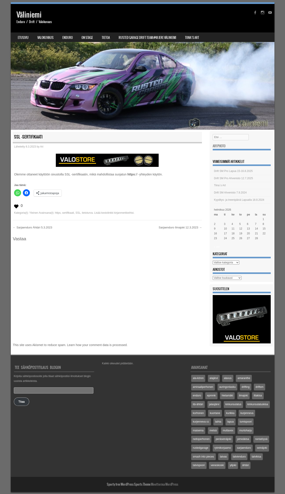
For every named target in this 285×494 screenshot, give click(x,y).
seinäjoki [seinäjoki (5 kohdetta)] (262, 447)
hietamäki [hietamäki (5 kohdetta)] (227, 395)
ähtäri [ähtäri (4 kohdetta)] (245, 465)
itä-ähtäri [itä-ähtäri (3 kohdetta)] (198, 404)
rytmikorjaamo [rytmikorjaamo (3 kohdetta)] (222, 447)
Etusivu (23, 37)
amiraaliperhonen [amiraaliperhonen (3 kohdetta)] (203, 386)
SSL (77, 212)
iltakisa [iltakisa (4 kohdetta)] (258, 395)
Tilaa (21, 401)
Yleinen (33, 212)
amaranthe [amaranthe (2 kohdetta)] (244, 378)
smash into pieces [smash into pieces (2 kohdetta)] (203, 456)
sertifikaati (68, 212)
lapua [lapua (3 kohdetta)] (230, 421)
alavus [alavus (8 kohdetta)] (228, 378)
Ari (41, 146)
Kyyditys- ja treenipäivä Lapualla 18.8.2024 (239, 199)
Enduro (67, 37)
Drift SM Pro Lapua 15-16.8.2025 (233, 171)
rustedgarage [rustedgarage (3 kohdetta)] (201, 447)
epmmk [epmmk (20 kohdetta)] (211, 395)
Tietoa (106, 37)
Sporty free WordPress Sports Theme (129, 484)
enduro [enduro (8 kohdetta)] (197, 395)
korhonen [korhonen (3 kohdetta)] (198, 413)
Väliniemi (29, 14)
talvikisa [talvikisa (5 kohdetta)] (256, 456)
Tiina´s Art (192, 37)
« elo (217, 246)
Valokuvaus (45, 37)
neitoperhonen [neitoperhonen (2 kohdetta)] (201, 439)
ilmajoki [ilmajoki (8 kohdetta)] (243, 395)
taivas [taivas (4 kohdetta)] (223, 456)
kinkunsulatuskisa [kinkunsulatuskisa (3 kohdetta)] (257, 404)
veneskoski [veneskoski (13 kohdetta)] (217, 465)
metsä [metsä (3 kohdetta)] (213, 430)
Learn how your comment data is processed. (97, 345)
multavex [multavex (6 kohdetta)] (228, 430)
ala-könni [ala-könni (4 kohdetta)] (198, 378)
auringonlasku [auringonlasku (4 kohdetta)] (227, 386)
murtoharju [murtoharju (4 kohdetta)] (245, 430)
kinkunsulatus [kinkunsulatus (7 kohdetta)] (233, 404)
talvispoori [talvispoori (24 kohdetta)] (199, 465)
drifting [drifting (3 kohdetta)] (246, 386)
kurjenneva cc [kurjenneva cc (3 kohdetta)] (201, 421)
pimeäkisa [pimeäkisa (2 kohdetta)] (243, 439)
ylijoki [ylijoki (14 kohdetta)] (233, 465)
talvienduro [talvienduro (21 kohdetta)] (239, 456)
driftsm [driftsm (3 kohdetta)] (259, 386)
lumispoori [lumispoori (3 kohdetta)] (246, 421)
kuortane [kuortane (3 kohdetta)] (215, 413)
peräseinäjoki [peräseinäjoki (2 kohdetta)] (223, 439)
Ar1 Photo (219, 146)
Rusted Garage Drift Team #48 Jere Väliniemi (147, 37)
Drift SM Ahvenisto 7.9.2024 (230, 192)
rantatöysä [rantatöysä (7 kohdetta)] (261, 439)
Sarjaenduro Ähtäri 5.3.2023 (32, 227)
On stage (87, 37)
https (58, 212)
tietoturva (87, 212)
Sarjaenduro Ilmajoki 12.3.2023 (180, 227)
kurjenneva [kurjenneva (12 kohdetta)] (246, 413)
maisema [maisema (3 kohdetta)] (198, 430)
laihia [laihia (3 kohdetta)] (218, 421)
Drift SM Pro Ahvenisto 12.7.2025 (233, 178)
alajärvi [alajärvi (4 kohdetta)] (214, 378)
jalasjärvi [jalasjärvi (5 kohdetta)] (214, 404)
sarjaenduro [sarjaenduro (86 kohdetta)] (244, 447)
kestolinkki (107, 212)
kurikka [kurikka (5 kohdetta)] (230, 413)
